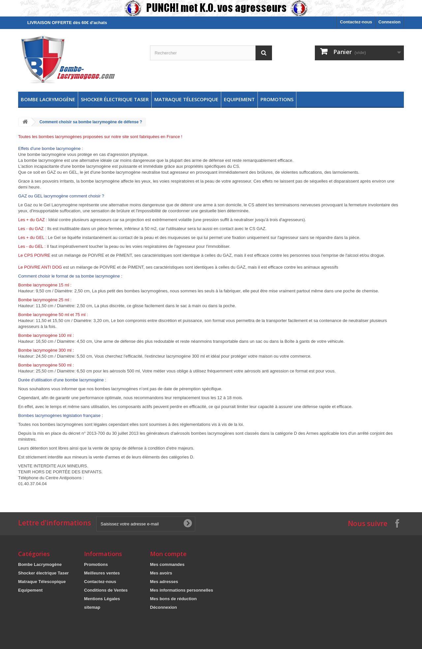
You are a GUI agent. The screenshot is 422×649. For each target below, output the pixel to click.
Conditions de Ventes (106, 590)
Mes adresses (164, 581)
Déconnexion (163, 607)
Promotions (276, 99)
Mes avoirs (161, 573)
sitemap (92, 607)
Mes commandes (167, 564)
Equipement (239, 99)
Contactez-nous (356, 21)
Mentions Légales (102, 598)
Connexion (389, 21)
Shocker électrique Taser (115, 99)
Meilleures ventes (102, 573)
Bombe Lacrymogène (48, 99)
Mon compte (168, 554)
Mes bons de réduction (173, 598)
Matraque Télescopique (186, 99)
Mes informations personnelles (181, 590)
